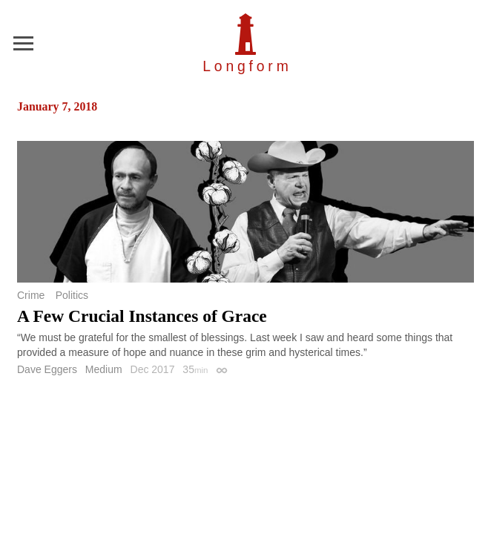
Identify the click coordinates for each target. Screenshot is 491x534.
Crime (31, 295)
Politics (72, 295)
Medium (103, 369)
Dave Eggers (47, 369)
